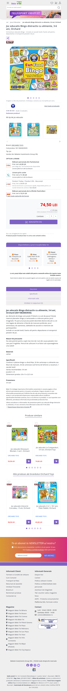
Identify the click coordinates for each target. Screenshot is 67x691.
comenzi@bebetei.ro (45, 615)
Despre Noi (39, 575)
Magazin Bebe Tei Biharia (16, 610)
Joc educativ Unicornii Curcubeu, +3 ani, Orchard (19, 507)
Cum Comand (11, 578)
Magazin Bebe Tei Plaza (15, 625)
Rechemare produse (13, 593)
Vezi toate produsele (52, 106)
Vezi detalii (32, 188)
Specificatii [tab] (33, 294)
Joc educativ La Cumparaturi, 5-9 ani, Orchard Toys (47, 449)
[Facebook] (27, 665)
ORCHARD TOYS (17, 145)
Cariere (37, 578)
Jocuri (6, 22)
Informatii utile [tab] (33, 298)
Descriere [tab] (33, 289)
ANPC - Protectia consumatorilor (47, 599)
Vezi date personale (39, 550)
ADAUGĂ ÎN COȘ (33, 222)
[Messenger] (31, 665)
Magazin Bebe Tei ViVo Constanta (15, 639)
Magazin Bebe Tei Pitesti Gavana (19, 622)
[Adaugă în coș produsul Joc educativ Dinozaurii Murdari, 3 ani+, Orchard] (28, 461)
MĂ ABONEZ (49, 555)
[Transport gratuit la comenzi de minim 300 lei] (33, 14)
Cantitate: (40, 216)
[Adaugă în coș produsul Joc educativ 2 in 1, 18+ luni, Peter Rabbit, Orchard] (56, 522)
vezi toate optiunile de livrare (17, 196)
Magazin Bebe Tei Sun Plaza (17, 632)
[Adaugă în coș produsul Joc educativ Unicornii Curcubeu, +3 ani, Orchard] (28, 522)
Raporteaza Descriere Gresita (19, 407)
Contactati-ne (11, 596)
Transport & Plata (12, 581)
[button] (28, 98)
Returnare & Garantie (14, 584)
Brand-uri (9, 590)
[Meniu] (8, 3)
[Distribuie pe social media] (8, 38)
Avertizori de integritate (43, 590)
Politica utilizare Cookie (43, 581)
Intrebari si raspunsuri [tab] (33, 303)
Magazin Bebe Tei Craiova (16, 616)
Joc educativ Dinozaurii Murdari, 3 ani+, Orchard (19, 450)
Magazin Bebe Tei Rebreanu (17, 628)
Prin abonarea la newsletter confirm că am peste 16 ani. (35, 547)
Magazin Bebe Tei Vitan (15, 635)
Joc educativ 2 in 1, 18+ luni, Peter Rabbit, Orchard (47, 507)
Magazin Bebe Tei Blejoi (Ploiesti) (16, 645)
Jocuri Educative (15, 22)
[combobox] (33, 7)
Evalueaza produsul (13, 113)
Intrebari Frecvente (13, 587)
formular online (52, 602)
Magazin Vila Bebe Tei (15, 619)
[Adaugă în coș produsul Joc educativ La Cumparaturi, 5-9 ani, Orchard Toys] (56, 461)
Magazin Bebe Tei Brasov (16, 613)
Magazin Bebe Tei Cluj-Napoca (18, 650)
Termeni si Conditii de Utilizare (17, 575)
